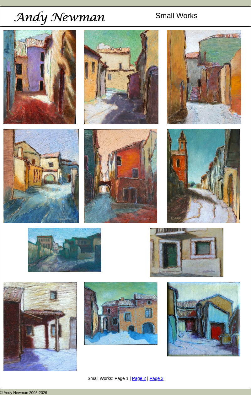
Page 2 (139, 378)
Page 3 (156, 378)
